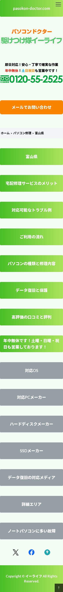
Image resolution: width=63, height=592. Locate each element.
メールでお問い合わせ (32, 107)
